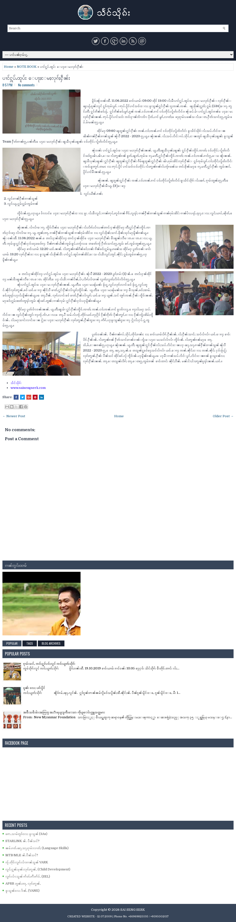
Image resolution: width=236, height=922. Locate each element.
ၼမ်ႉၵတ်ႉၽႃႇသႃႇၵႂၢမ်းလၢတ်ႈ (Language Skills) (37, 848)
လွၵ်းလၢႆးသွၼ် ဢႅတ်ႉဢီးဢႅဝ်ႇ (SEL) (27, 876)
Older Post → (223, 416)
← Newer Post (13, 416)
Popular (12, 643)
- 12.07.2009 (103, 916)
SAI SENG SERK (132, 909)
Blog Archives (51, 643)
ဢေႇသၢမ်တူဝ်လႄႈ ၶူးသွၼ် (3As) (26, 834)
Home (8, 66)
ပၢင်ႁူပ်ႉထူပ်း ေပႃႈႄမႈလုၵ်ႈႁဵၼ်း (36, 77)
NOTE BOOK (27, 66)
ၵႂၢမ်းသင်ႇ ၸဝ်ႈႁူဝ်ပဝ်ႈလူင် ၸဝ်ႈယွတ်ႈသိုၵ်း (49, 663)
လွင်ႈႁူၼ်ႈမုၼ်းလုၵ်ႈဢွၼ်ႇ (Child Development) (37, 869)
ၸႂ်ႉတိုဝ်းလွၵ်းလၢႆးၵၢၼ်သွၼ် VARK (26, 862)
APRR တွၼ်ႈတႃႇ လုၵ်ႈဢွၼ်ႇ (23, 883)
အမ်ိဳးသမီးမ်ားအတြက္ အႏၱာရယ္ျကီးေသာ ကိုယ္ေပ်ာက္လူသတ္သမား (64, 712)
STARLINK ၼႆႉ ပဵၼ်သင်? (22, 841)
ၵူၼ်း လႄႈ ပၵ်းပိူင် (34, 688)
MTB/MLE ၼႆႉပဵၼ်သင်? (21, 855)
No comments (26, 84)
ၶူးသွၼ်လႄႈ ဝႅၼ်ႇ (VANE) (22, 890)
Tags (29, 643)
